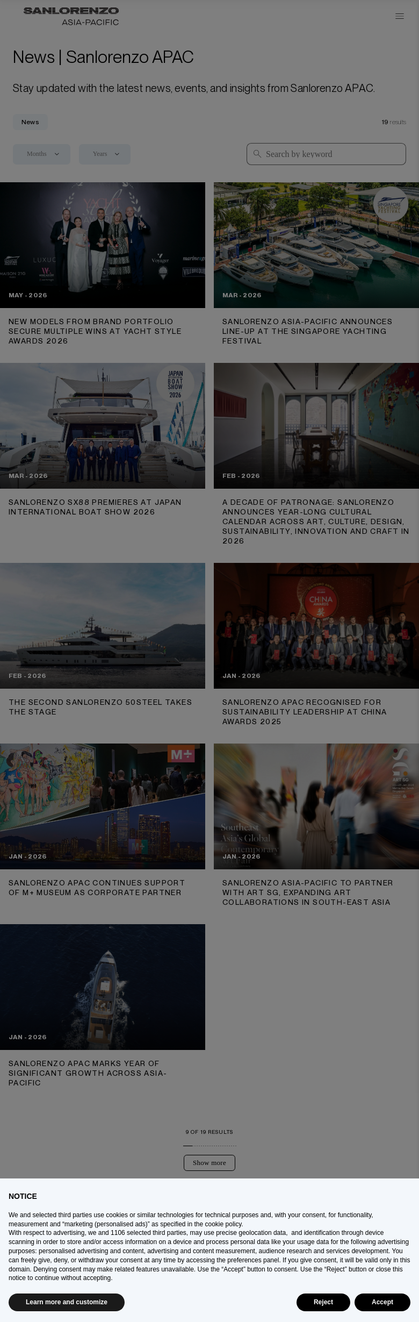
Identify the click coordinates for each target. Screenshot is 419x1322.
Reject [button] (323, 1302)
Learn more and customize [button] (66, 1302)
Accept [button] (382, 1302)
